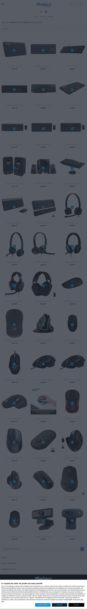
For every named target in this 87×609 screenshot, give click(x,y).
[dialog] (43, 594)
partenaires (12, 586)
